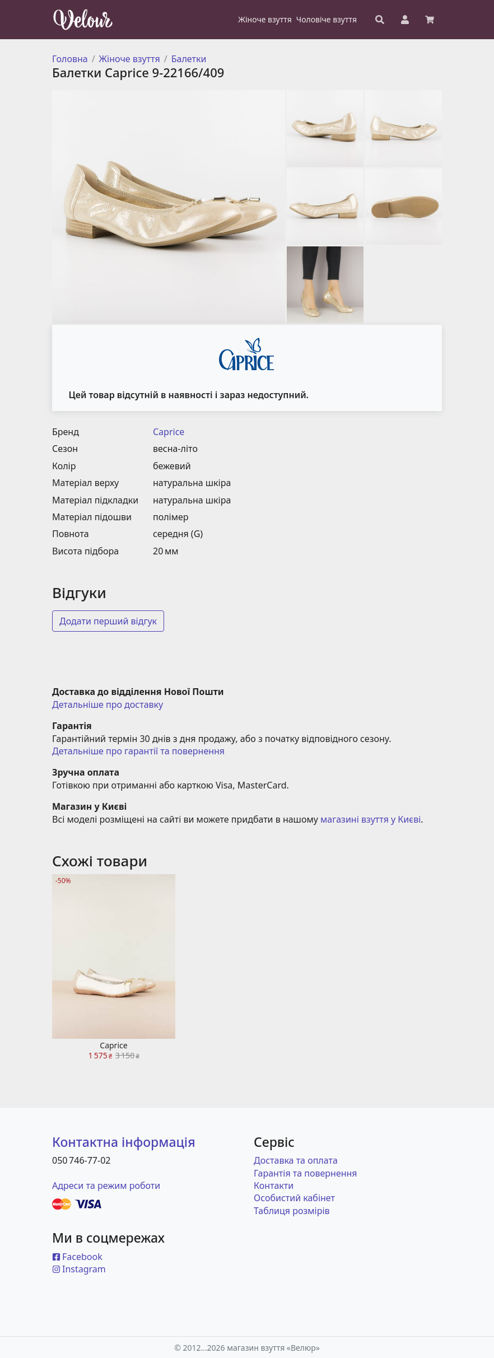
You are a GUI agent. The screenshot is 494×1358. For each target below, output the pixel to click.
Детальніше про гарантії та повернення (138, 751)
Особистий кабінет (294, 1198)
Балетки (189, 59)
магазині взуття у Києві (370, 819)
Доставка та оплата (296, 1160)
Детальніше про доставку (107, 704)
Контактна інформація (123, 1142)
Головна (70, 59)
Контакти (273, 1185)
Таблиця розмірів (292, 1211)
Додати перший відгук (108, 621)
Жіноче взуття (129, 59)
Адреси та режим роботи (106, 1185)
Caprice (168, 432)
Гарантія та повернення (305, 1173)
